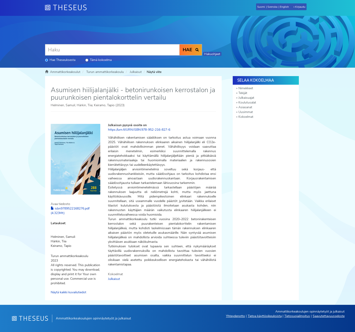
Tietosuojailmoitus (297, 316)
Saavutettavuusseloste (329, 316)
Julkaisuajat (246, 98)
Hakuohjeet (212, 54)
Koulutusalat (247, 102)
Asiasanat (245, 107)
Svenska (272, 7)
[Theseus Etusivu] (67, 8)
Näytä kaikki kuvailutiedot (68, 292)
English (284, 7)
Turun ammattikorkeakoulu (105, 72)
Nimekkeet (245, 88)
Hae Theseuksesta (60, 60)
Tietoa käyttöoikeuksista (265, 316)
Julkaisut (136, 72)
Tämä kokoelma (98, 60)
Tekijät (242, 93)
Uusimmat (245, 112)
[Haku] (112, 49)
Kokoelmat (245, 117)
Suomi (261, 7)
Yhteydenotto (235, 316)
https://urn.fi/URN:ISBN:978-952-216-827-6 (139, 130)
